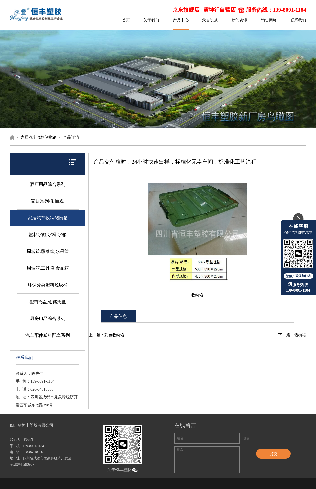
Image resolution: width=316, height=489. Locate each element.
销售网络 (269, 20)
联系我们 (298, 20)
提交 (273, 454)
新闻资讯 (239, 20)
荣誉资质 (210, 20)
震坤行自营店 (219, 10)
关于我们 (151, 20)
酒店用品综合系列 (47, 184)
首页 (126, 20)
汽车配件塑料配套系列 (47, 335)
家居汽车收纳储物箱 (38, 137)
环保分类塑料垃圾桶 (48, 284)
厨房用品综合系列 (47, 318)
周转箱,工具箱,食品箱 (48, 268)
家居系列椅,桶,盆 (47, 201)
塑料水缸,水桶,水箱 (48, 234)
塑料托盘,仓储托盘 (47, 301)
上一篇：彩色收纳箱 (106, 335)
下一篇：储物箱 (292, 335)
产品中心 (181, 20)
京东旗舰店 (185, 10)
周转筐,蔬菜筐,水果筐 (48, 251)
